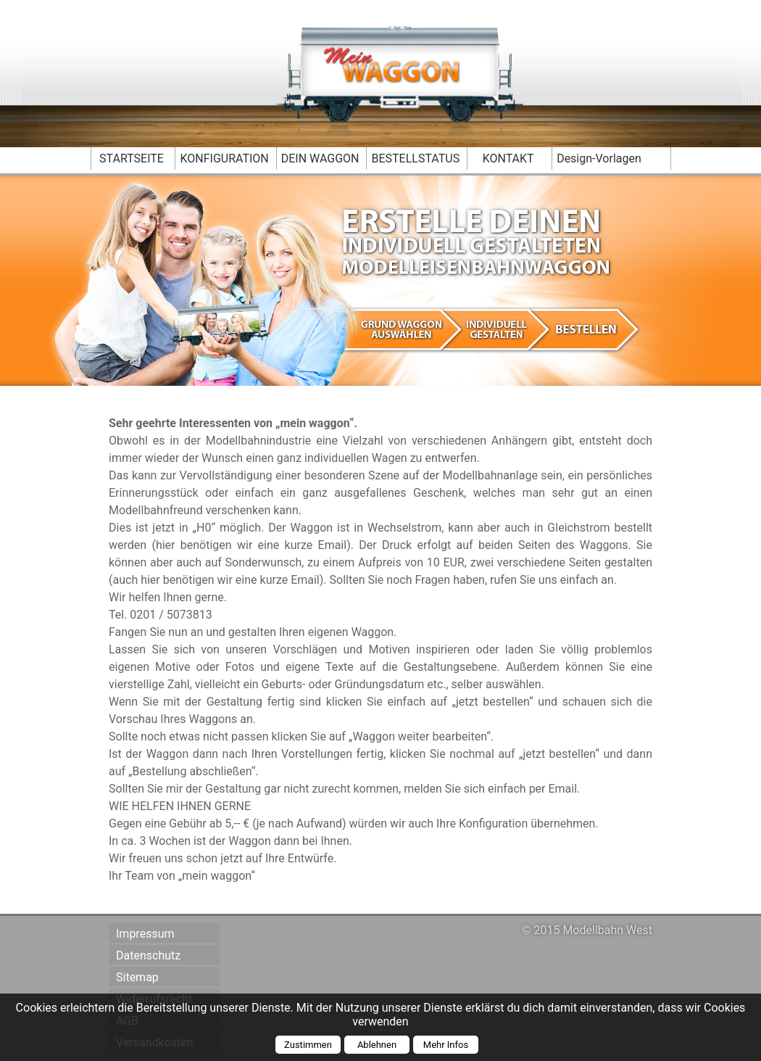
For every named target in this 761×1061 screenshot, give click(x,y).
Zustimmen (308, 1044)
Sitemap (137, 977)
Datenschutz (148, 955)
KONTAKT (508, 158)
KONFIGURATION (224, 158)
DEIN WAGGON (320, 158)
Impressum (145, 934)
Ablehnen (376, 1044)
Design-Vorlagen (599, 158)
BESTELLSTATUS (415, 158)
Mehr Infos (445, 1044)
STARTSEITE (131, 158)
